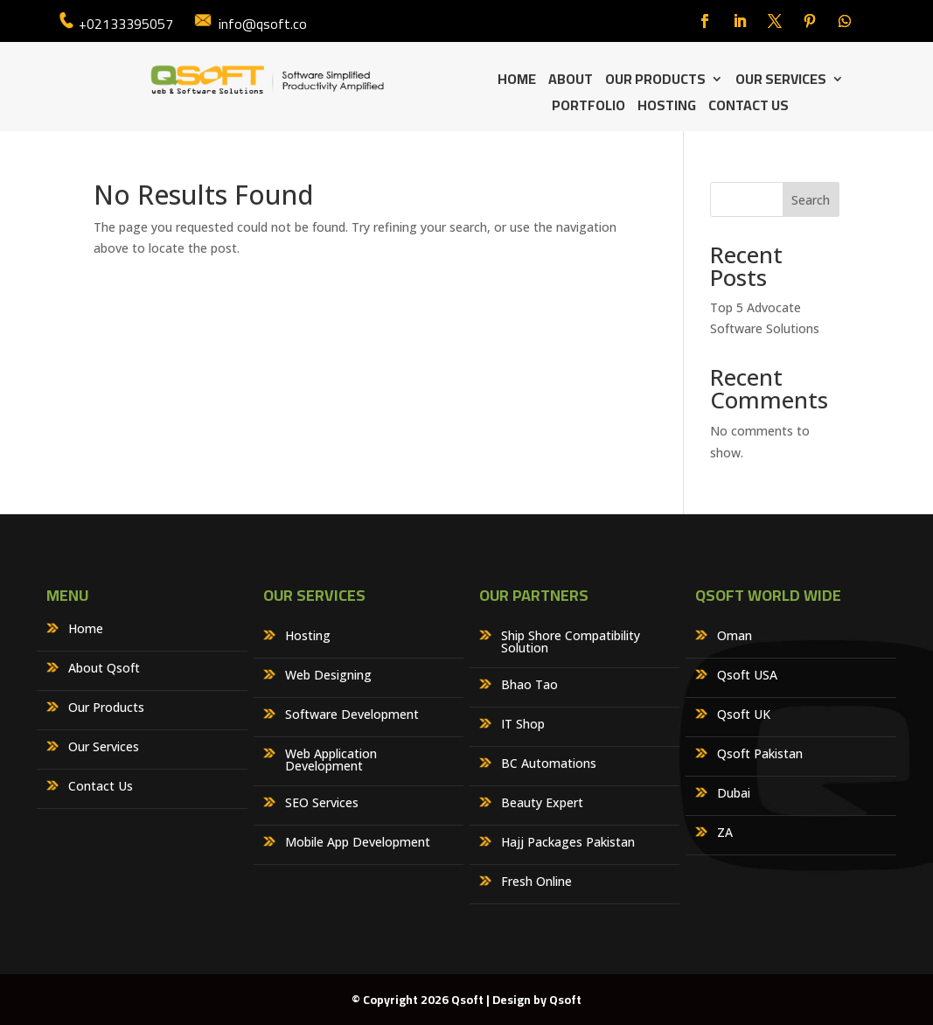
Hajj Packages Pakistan (568, 843)
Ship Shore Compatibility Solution (570, 643)
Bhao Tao (529, 686)
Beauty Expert (542, 804)
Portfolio (588, 108)
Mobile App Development (357, 843)
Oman (734, 637)
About (570, 82)
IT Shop (523, 725)
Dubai (733, 794)
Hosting (666, 108)
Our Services (780, 82)
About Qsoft (104, 669)
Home (517, 82)
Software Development (352, 715)
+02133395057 (126, 23)
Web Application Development (331, 761)
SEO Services (322, 804)
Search (810, 200)
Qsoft (565, 999)
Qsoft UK (743, 715)
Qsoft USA (747, 676)
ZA (725, 833)
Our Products (655, 82)
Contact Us (748, 108)
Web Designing (328, 676)
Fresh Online (536, 882)
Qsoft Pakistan (760, 755)
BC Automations (548, 764)
